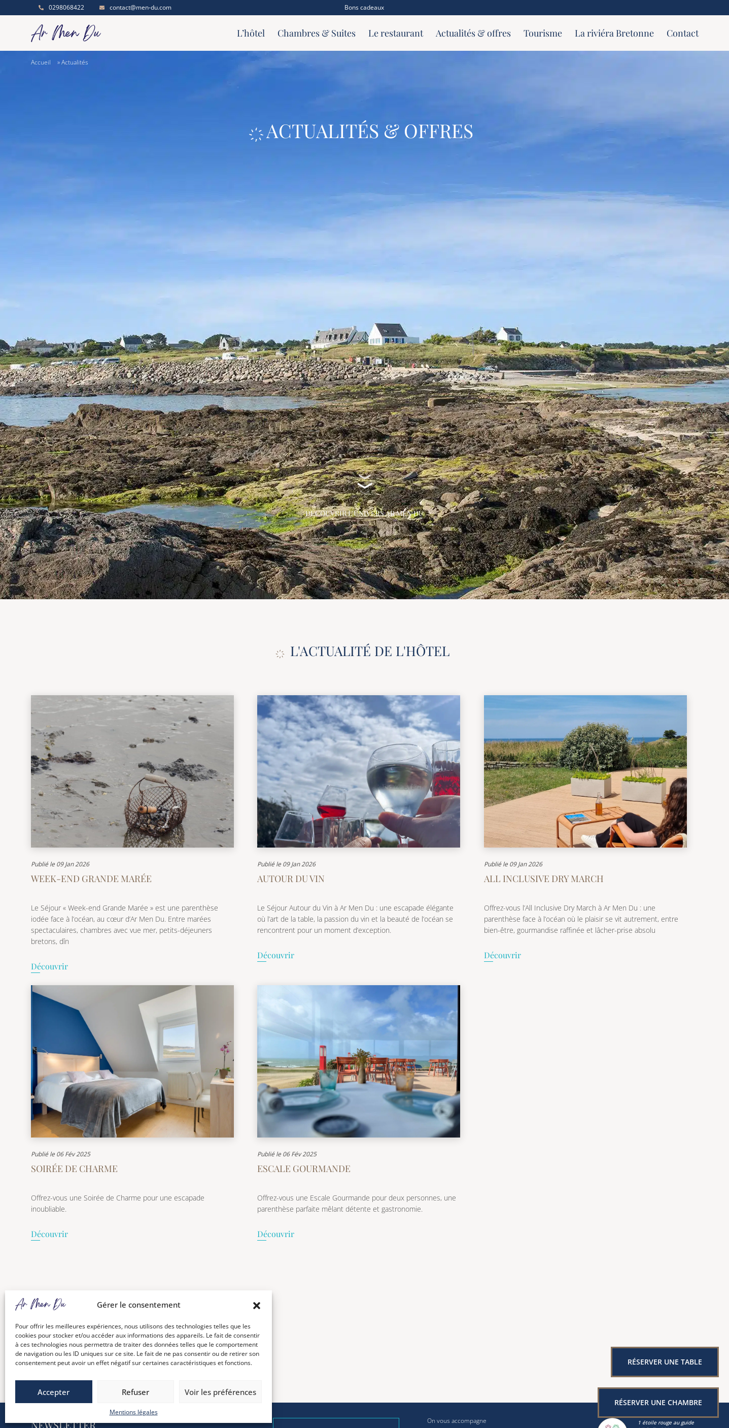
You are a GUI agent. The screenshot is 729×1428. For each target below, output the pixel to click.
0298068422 (61, 8)
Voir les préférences (220, 1392)
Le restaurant (395, 33)
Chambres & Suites (316, 33)
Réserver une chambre (658, 1402)
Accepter (54, 1392)
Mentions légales (134, 1412)
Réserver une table (665, 1362)
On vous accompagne (457, 1421)
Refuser (135, 1392)
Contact (683, 33)
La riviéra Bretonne (614, 33)
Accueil (41, 62)
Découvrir (49, 966)
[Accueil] (110, 33)
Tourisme (543, 33)
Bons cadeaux (364, 8)
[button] (257, 1305)
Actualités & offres (473, 33)
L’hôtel (251, 33)
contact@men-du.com (135, 8)
